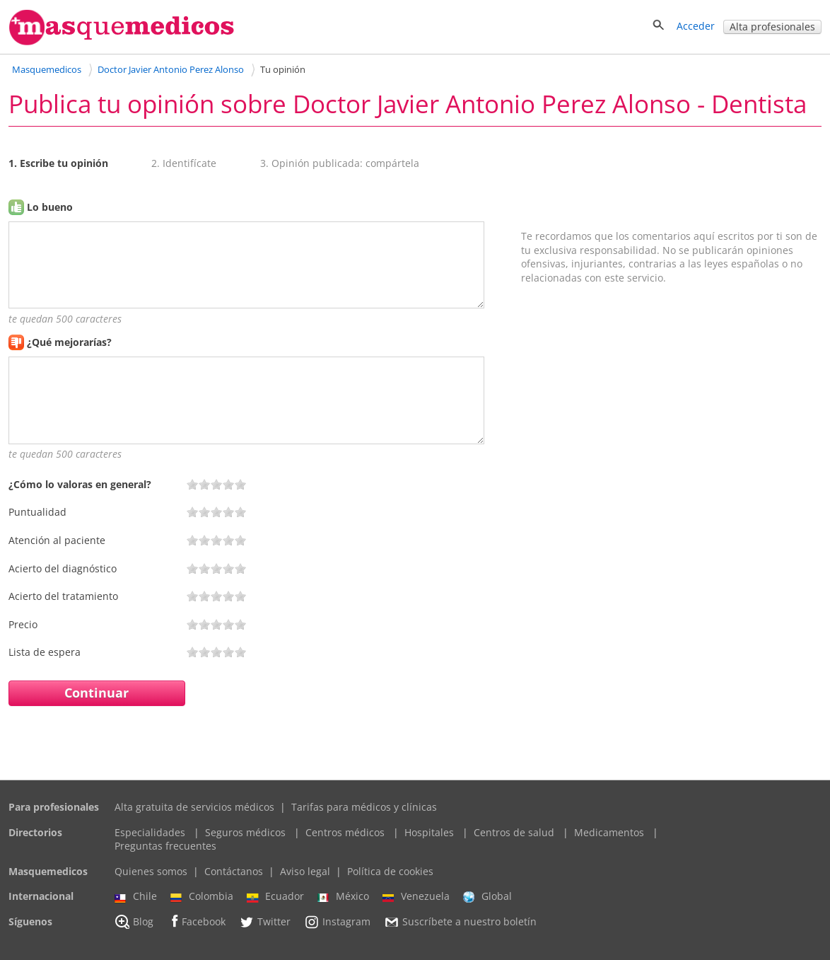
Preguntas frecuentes (165, 845)
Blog (134, 922)
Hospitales (429, 832)
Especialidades (150, 832)
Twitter (265, 922)
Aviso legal (305, 871)
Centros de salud (514, 832)
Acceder (696, 26)
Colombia (201, 896)
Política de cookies (390, 871)
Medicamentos (609, 832)
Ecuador (275, 896)
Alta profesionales (772, 26)
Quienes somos (151, 871)
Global (487, 896)
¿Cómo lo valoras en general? (79, 484)
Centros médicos (345, 832)
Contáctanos (233, 871)
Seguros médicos (245, 832)
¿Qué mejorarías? (69, 342)
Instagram (337, 922)
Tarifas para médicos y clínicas (364, 807)
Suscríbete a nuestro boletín (460, 922)
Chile (136, 896)
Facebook (196, 921)
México (343, 896)
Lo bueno (50, 207)
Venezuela (416, 896)
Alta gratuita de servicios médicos (194, 807)
